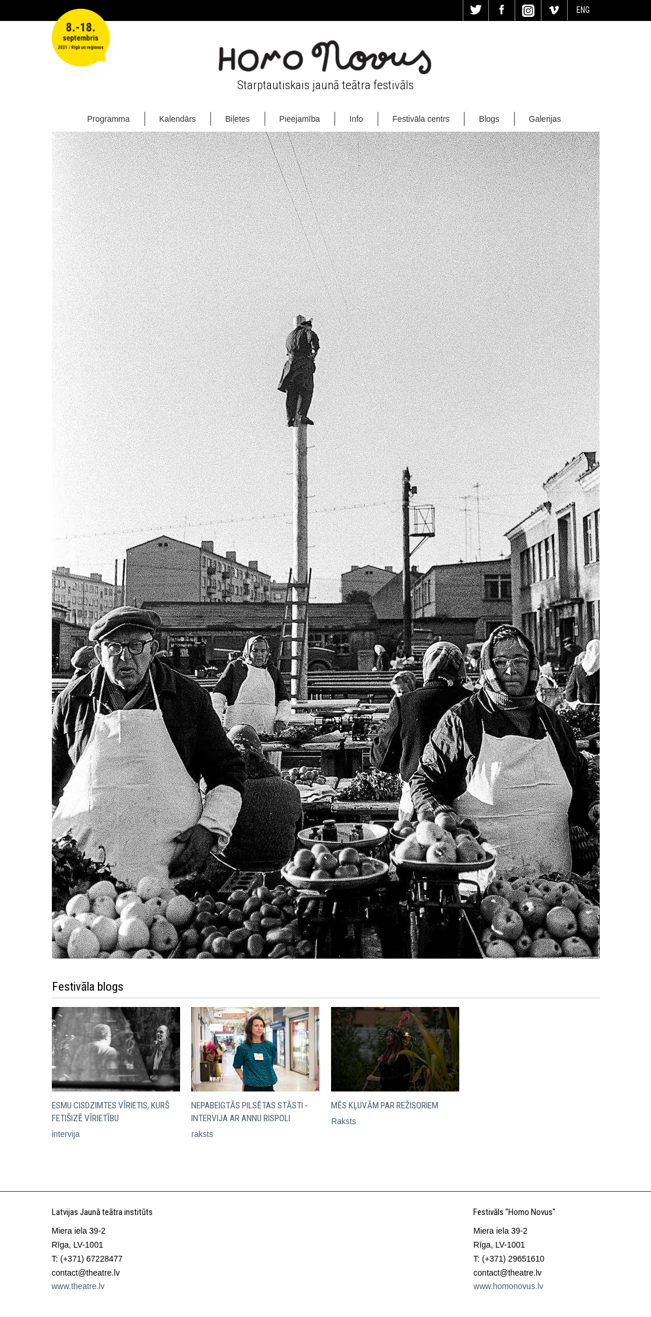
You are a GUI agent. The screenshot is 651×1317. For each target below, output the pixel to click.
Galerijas (545, 119)
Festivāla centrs (420, 119)
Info (356, 119)
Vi (554, 10)
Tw (476, 10)
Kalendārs (177, 119)
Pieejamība (299, 119)
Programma (108, 119)
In (528, 10)
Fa (502, 10)
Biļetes (238, 119)
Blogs (489, 119)
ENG (583, 10)
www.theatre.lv (78, 1286)
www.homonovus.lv (508, 1286)
